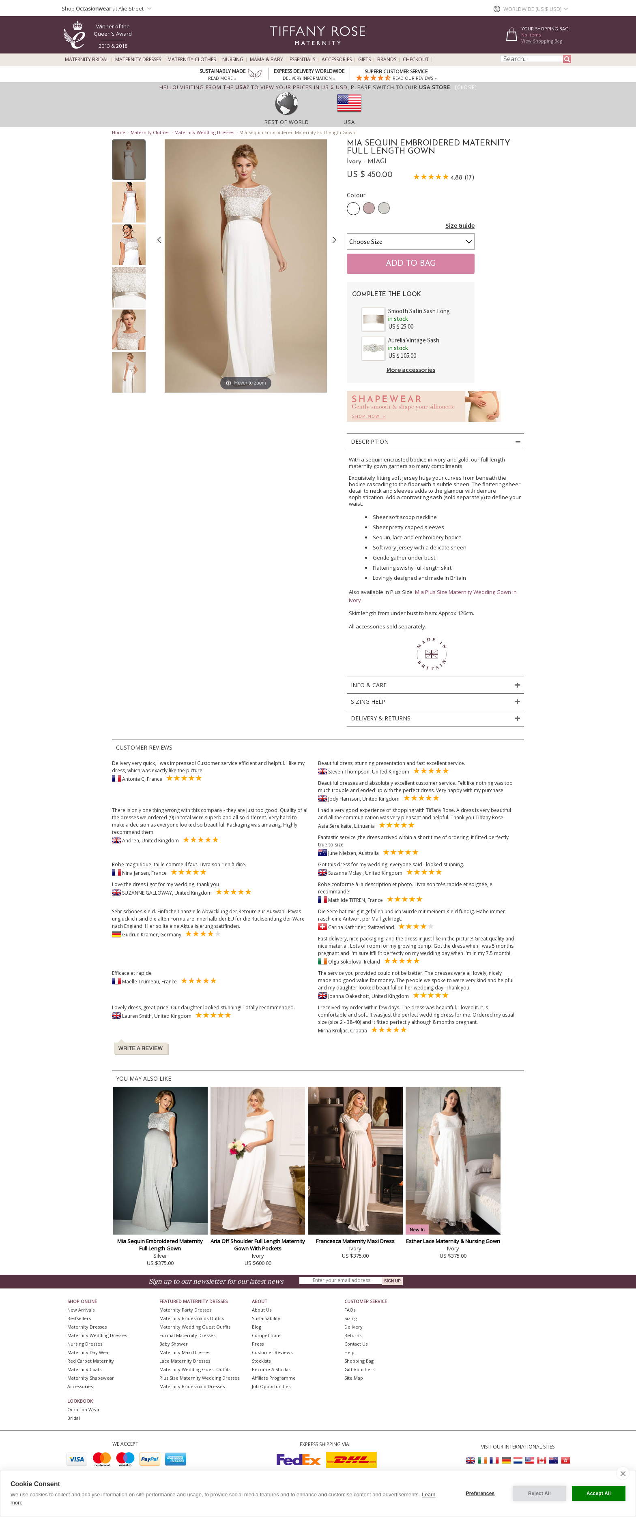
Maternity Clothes (192, 59)
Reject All (539, 1493)
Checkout (416, 59)
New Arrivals (81, 1310)
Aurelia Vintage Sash (413, 340)
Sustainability (266, 1318)
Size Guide (460, 225)
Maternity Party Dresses (185, 1310)
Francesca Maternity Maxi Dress (355, 1241)
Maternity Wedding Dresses (204, 132)
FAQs (349, 1310)
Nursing (232, 59)
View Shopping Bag (541, 41)
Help (349, 1352)
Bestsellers (79, 1318)
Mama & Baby (266, 59)
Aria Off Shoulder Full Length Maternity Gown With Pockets (258, 1244)
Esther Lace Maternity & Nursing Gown (453, 1241)
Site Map (353, 1378)
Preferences (480, 1493)
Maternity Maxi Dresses (184, 1352)
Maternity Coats (84, 1369)
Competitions (266, 1335)
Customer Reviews (272, 1352)
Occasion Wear (83, 1409)
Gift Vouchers (359, 1369)
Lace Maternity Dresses (184, 1361)
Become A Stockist (272, 1369)
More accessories (411, 369)
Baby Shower (173, 1344)
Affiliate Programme (274, 1378)
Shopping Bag (359, 1361)
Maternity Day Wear (88, 1352)
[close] (623, 1473)
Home (118, 132)
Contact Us (355, 1344)
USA (349, 122)
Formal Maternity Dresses (187, 1335)
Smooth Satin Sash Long (419, 311)
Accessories (337, 59)
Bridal (73, 1418)
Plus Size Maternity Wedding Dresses (199, 1378)
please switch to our (400, 87)
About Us (261, 1310)
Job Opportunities (271, 1386)
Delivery (353, 1327)
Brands (386, 59)
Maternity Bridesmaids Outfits (191, 1318)
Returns (352, 1335)
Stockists (261, 1361)
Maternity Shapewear (90, 1378)
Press (258, 1344)
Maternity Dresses (138, 59)
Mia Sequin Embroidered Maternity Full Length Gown (160, 1244)
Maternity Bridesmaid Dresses (192, 1386)
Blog (256, 1327)
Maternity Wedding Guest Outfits (194, 1327)
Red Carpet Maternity (90, 1361)
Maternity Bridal (87, 59)
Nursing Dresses (84, 1344)
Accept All (599, 1493)
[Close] (466, 87)
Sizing (350, 1318)
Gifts (364, 59)
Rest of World (286, 122)
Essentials (302, 59)
